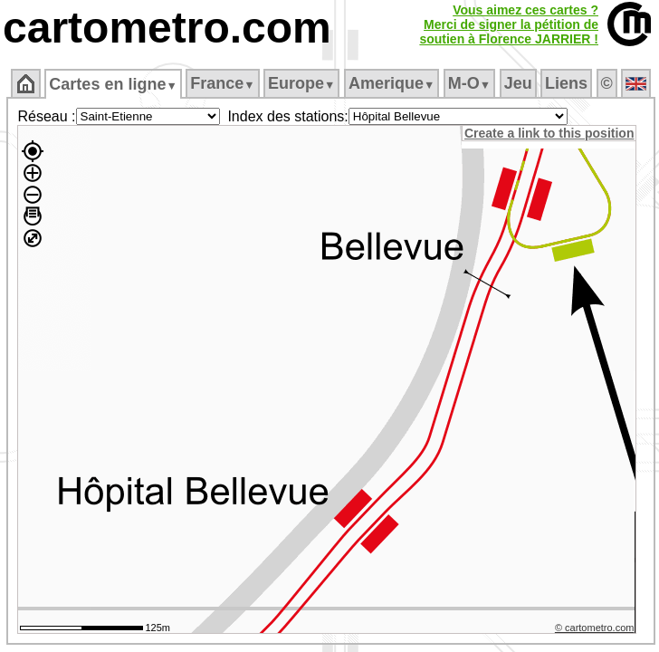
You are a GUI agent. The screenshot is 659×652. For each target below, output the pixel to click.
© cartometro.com (595, 627)
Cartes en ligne (113, 84)
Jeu (518, 83)
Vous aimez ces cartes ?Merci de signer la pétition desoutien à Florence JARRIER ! (508, 24)
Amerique (392, 83)
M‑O (469, 83)
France (222, 83)
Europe (301, 83)
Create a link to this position (549, 133)
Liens (566, 83)
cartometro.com (167, 28)
